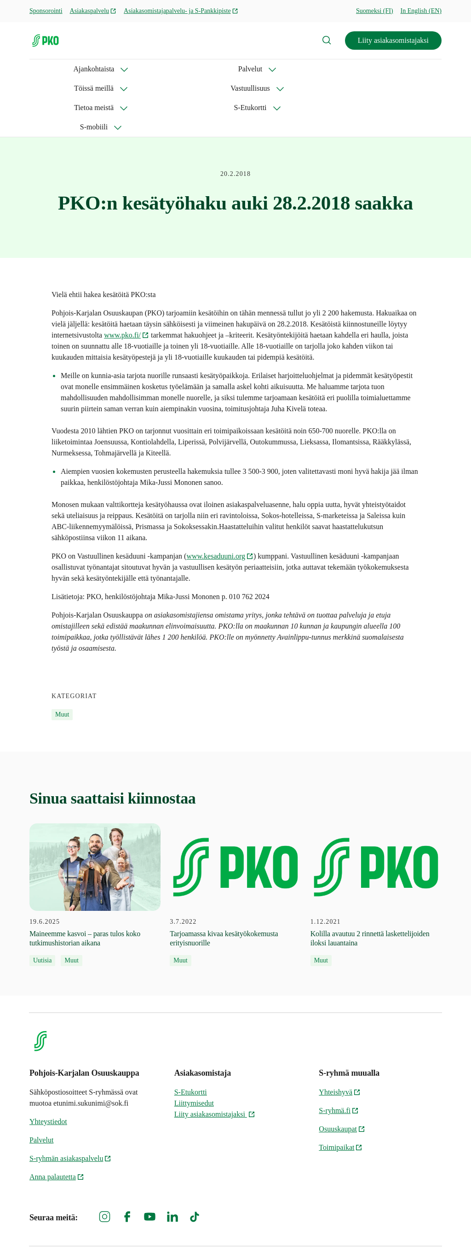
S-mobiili (43, 88)
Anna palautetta (56, 1138)
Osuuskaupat (342, 1090)
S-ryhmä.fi (339, 1072)
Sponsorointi (46, 10)
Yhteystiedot (48, 1083)
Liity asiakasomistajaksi (393, 40)
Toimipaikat (340, 1109)
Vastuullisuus (236, 69)
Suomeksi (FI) (374, 10)
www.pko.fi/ (126, 296)
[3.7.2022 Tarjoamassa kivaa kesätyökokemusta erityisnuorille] (235, 856)
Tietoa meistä (303, 69)
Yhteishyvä (340, 1053)
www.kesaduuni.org (219, 517)
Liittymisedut (194, 1064)
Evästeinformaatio (414, 1230)
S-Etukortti (367, 69)
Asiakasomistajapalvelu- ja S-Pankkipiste (181, 10)
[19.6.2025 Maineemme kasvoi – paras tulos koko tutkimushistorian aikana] (95, 856)
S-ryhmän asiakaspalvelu (70, 1120)
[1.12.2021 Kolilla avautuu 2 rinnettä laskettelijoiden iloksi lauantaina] (376, 856)
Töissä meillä (169, 69)
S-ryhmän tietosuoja (341, 1230)
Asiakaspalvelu (93, 10)
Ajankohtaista (49, 69)
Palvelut (110, 69)
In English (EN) (421, 10)
